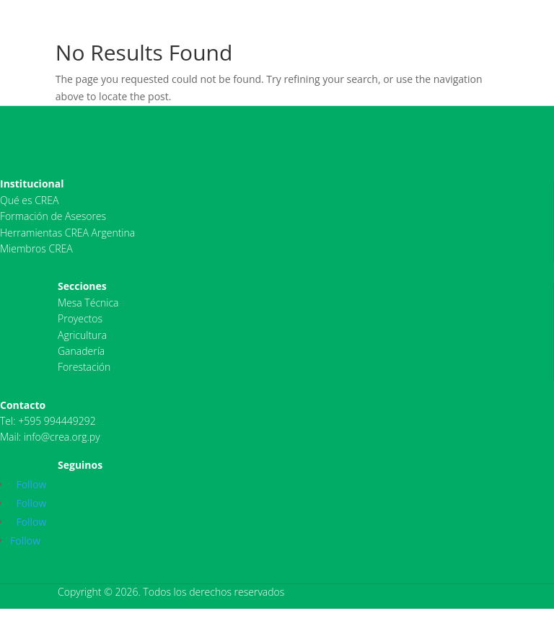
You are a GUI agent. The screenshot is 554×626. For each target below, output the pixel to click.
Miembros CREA (36, 248)
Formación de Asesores (53, 216)
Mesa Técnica (88, 302)
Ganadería (81, 351)
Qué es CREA (29, 200)
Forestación (84, 367)
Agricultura (82, 335)
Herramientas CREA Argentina (67, 232)
